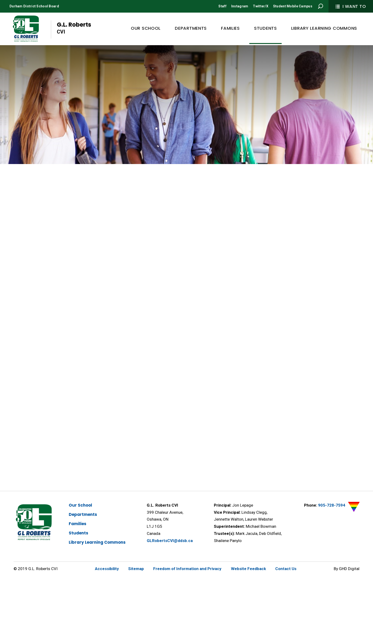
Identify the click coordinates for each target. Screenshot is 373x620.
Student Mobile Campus (292, 6)
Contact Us (285, 568)
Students (78, 533)
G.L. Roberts (74, 28)
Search (320, 6)
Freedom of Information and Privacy (187, 568)
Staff (222, 6)
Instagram (239, 6)
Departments (83, 514)
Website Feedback (248, 568)
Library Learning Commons (97, 542)
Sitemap (136, 568)
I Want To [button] (351, 6)
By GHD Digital (346, 568)
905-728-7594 (331, 505)
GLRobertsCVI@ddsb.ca (170, 540)
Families (77, 524)
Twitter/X (260, 6)
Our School (80, 505)
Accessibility (107, 568)
